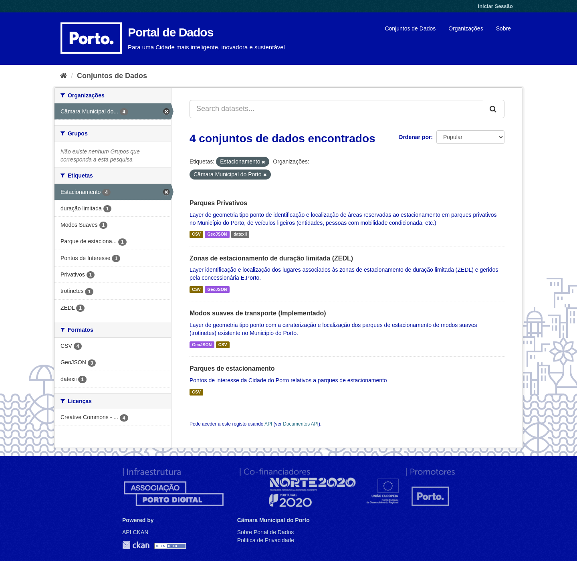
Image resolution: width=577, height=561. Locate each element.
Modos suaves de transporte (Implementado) (258, 313)
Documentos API (301, 424)
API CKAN (135, 532)
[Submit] (493, 109)
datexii (240, 234)
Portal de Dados (170, 32)
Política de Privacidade (265, 540)
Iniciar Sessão (495, 6)
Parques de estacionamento (232, 368)
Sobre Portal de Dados (265, 532)
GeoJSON (217, 234)
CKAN (135, 545)
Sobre (503, 28)
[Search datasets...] (336, 109)
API (268, 424)
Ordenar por (415, 137)
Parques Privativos (218, 203)
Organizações (465, 28)
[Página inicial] (63, 76)
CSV (196, 234)
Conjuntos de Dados (410, 28)
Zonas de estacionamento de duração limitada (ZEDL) (271, 258)
